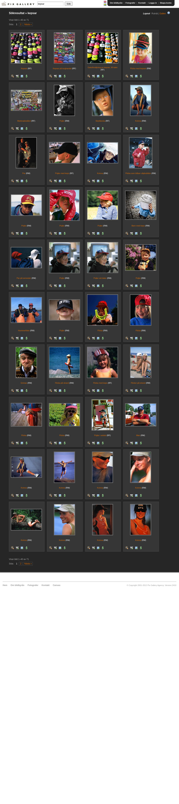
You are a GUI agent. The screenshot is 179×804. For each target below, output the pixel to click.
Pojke (61, 121)
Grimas (24, 383)
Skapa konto (166, 3)
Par (23, 173)
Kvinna (138, 121)
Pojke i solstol (100, 435)
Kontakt (142, 3)
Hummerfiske (24, 330)
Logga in (153, 3)
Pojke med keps (62, 173)
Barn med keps (138, 226)
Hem (5, 585)
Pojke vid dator (100, 278)
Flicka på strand (62, 383)
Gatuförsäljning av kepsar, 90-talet (102, 67)
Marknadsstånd (24, 121)
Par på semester (24, 278)
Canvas (56, 585)
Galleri (163, 13)
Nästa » (28, 24)
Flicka (100, 330)
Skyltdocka (100, 121)
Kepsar (24, 68)
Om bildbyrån (116, 3)
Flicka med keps (100, 383)
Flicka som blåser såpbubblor (138, 173)
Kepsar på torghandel (62, 68)
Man (138, 435)
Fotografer (130, 3)
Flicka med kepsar (138, 68)
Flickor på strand (138, 383)
